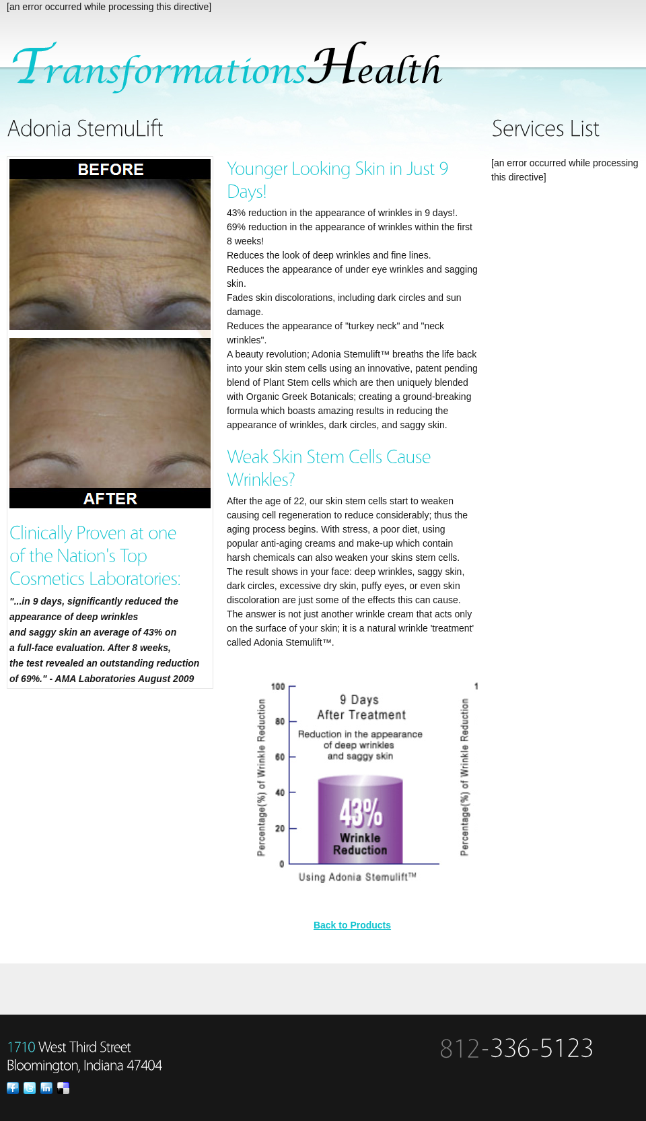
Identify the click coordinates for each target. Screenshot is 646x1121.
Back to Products (352, 925)
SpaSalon (235, 68)
